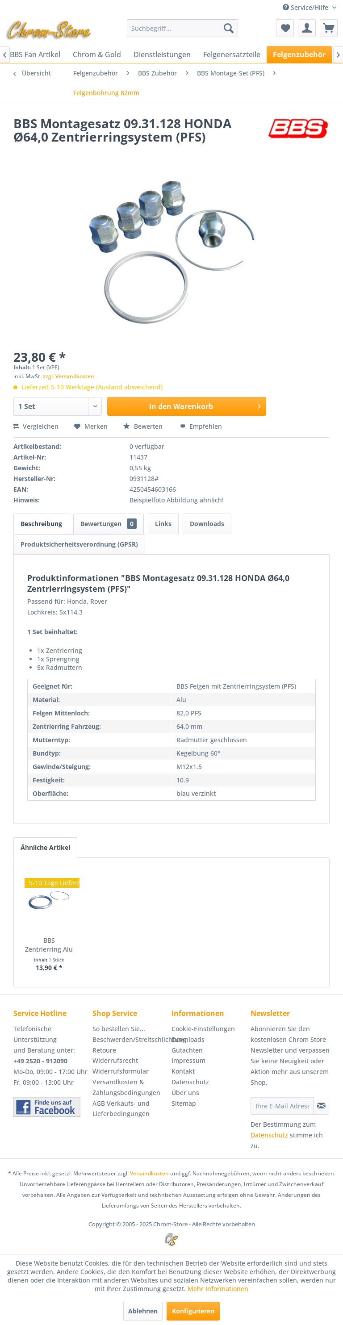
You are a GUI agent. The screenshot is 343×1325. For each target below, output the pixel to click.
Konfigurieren (193, 1311)
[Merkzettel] (285, 28)
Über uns (185, 1092)
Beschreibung (41, 523)
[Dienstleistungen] (162, 54)
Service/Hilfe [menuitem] (306, 7)
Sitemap (184, 1103)
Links (163, 523)
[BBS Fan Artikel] (35, 54)
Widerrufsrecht (115, 1060)
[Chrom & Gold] (97, 54)
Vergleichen (36, 426)
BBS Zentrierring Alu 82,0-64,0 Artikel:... (49, 945)
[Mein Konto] (307, 28)
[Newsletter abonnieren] (321, 1106)
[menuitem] (182, 28)
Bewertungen (108, 523)
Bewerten (143, 426)
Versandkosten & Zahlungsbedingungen (126, 1087)
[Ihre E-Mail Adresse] (282, 1106)
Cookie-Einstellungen (203, 1028)
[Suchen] (228, 28)
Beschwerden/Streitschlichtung (129, 1039)
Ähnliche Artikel (45, 847)
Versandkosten (149, 1173)
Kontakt (183, 1071)
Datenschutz (190, 1082)
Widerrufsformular (120, 1071)
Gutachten (187, 1050)
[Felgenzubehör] (299, 54)
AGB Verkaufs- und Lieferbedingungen (121, 1108)
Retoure (104, 1050)
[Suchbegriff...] (182, 28)
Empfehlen (201, 426)
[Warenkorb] (329, 28)
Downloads (207, 523)
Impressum (188, 1060)
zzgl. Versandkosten (68, 376)
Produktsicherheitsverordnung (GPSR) (79, 544)
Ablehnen (143, 1311)
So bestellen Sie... (118, 1028)
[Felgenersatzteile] (232, 54)
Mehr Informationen (218, 1288)
